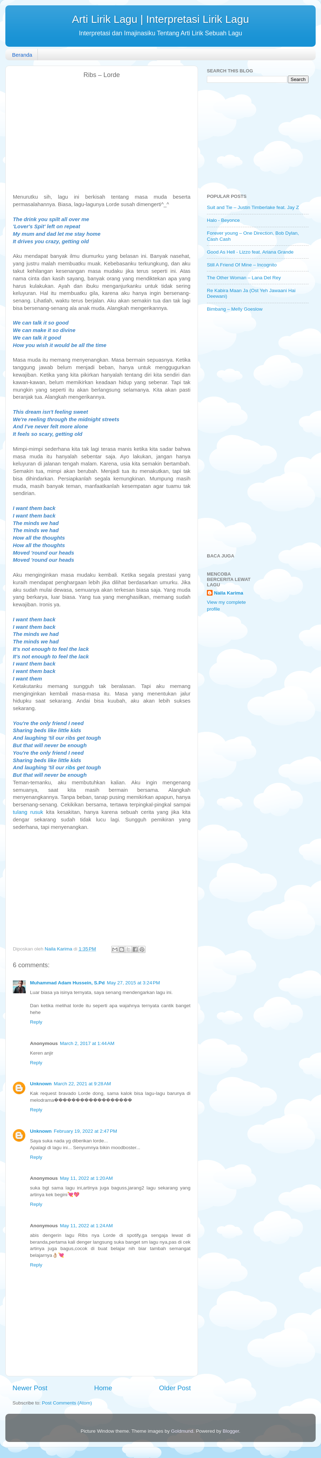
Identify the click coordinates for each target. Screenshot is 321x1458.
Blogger (231, 1431)
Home (103, 1388)
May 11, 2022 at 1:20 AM (86, 1178)
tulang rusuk (28, 812)
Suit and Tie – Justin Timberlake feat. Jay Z (253, 207)
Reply (36, 1022)
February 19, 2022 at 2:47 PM (85, 1131)
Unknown (41, 1083)
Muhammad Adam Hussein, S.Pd (67, 982)
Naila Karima (228, 593)
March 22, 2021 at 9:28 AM (82, 1083)
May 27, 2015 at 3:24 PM (133, 982)
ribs (70, 767)
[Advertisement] (102, 136)
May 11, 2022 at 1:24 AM (86, 1225)
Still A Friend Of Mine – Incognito (242, 264)
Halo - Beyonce (223, 220)
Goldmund (182, 1431)
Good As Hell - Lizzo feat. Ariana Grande (250, 252)
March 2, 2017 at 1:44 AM (87, 1043)
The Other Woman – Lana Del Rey (244, 277)
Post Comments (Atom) (67, 1403)
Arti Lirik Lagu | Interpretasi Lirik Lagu (160, 19)
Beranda (22, 55)
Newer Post (29, 1388)
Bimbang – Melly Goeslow (235, 309)
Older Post (175, 1388)
